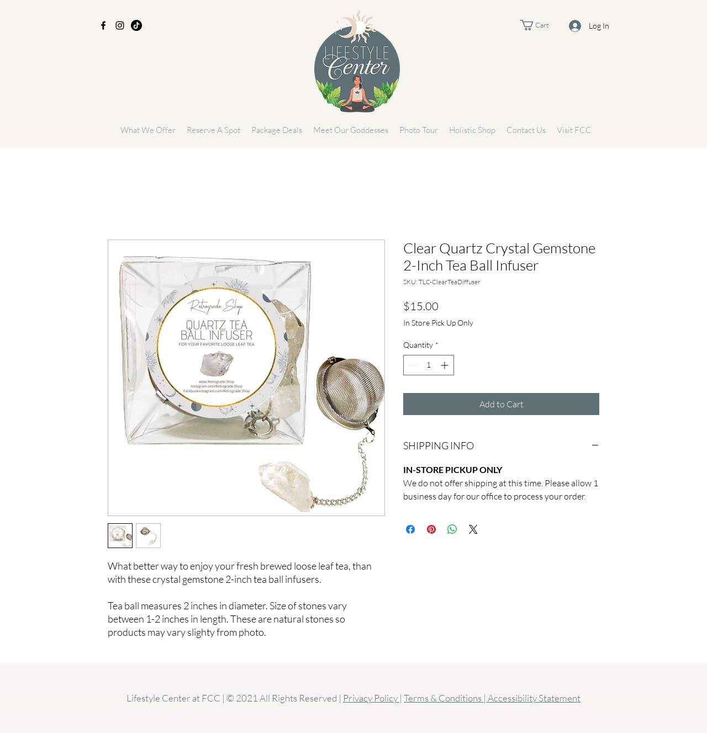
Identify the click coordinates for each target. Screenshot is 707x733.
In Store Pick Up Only (438, 322)
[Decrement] (412, 365)
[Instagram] (119, 25)
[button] (543, 25)
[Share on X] (473, 529)
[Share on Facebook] (410, 529)
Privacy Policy (371, 698)
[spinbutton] (429, 365)
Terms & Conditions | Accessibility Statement (492, 698)
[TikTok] (136, 25)
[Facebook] (103, 25)
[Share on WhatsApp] (452, 529)
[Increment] (445, 365)
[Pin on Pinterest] (431, 529)
